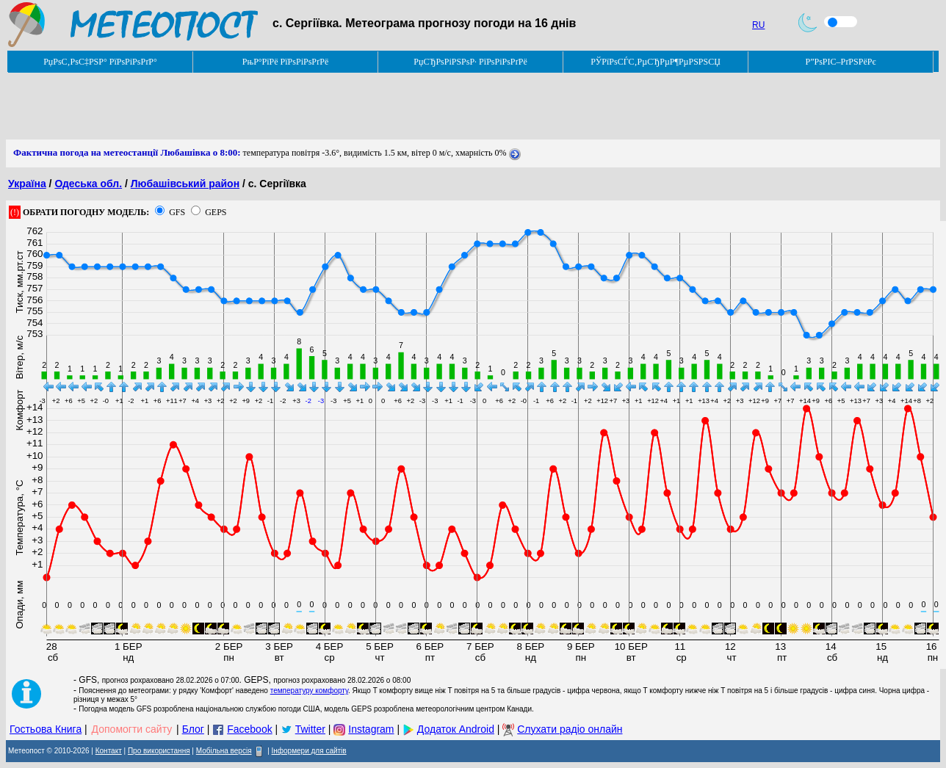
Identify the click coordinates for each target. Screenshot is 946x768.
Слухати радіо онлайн (569, 729)
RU (758, 25)
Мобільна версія (224, 751)
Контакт (108, 751)
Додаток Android (455, 729)
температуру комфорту (309, 691)
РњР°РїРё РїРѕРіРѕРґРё (285, 62)
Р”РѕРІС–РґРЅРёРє (840, 62)
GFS (177, 212)
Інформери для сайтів (309, 751)
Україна (27, 183)
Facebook (249, 729)
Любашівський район (185, 183)
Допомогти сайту (132, 729)
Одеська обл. (88, 183)
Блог (193, 729)
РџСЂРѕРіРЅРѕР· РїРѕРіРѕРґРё (470, 62)
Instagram (371, 729)
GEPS (215, 212)
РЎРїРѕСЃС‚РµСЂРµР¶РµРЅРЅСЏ (656, 62)
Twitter (310, 729)
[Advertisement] (273, 106)
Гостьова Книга (46, 729)
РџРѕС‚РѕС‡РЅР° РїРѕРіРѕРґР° (100, 62)
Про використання (159, 751)
